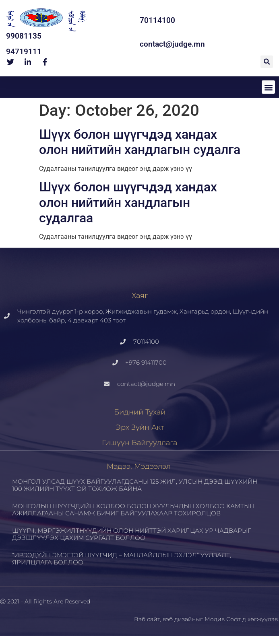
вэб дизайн (179, 619)
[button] (266, 61)
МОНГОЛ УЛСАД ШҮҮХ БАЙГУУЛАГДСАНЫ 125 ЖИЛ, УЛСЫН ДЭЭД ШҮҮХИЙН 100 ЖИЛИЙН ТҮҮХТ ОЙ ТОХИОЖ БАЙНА (134, 485)
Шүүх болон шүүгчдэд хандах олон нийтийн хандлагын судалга (139, 142)
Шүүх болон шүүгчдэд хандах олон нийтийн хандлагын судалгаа (128, 202)
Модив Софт (223, 619)
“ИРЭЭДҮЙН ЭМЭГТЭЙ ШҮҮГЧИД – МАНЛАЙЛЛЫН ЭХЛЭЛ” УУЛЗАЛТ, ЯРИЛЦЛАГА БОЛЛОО (121, 558)
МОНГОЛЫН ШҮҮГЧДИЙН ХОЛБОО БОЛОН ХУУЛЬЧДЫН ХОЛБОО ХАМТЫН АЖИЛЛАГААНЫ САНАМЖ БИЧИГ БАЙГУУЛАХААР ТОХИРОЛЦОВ (133, 509)
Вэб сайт (147, 619)
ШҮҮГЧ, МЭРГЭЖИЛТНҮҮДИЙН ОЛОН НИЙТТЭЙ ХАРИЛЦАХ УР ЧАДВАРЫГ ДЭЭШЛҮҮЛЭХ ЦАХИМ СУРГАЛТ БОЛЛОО (131, 534)
